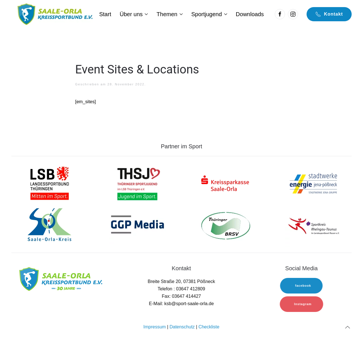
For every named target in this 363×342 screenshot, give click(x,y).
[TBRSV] (225, 225)
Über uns (134, 14)
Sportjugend (209, 14)
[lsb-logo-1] (49, 182)
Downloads (250, 14)
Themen (170, 14)
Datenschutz (181, 326)
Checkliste (208, 326)
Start (105, 14)
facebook (301, 285)
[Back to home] (54, 14)
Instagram (302, 304)
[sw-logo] (313, 182)
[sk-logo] (225, 182)
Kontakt (329, 14)
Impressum (154, 326)
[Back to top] (347, 327)
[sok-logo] (49, 225)
